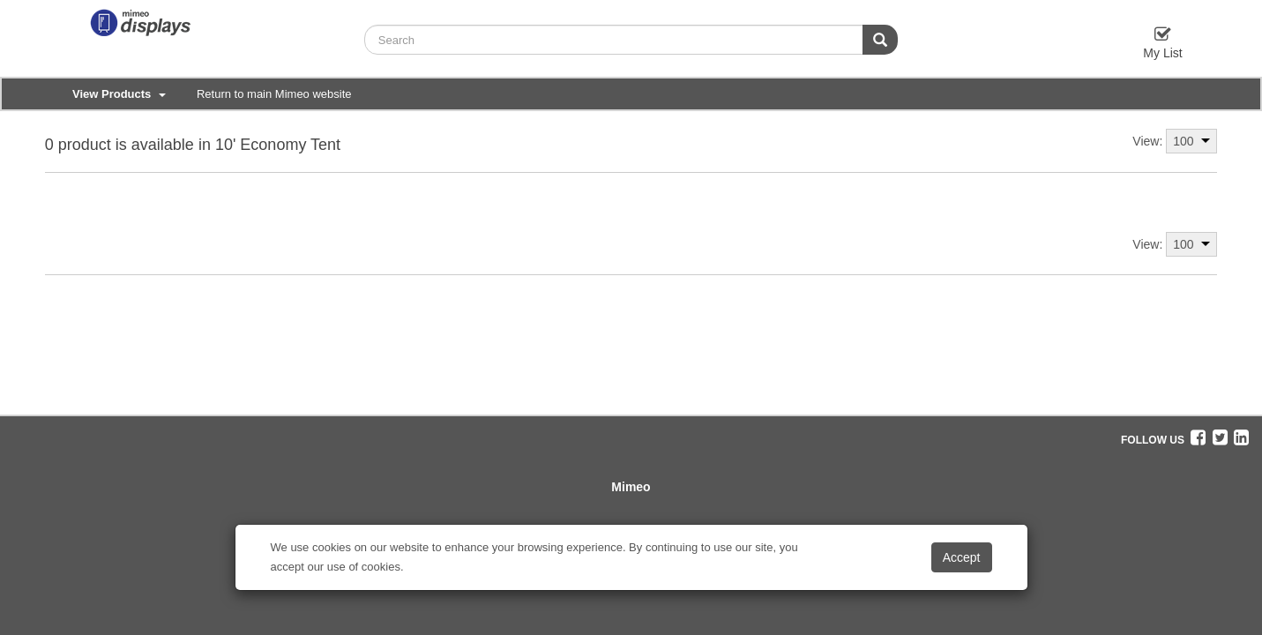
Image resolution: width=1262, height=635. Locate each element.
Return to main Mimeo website (274, 94)
